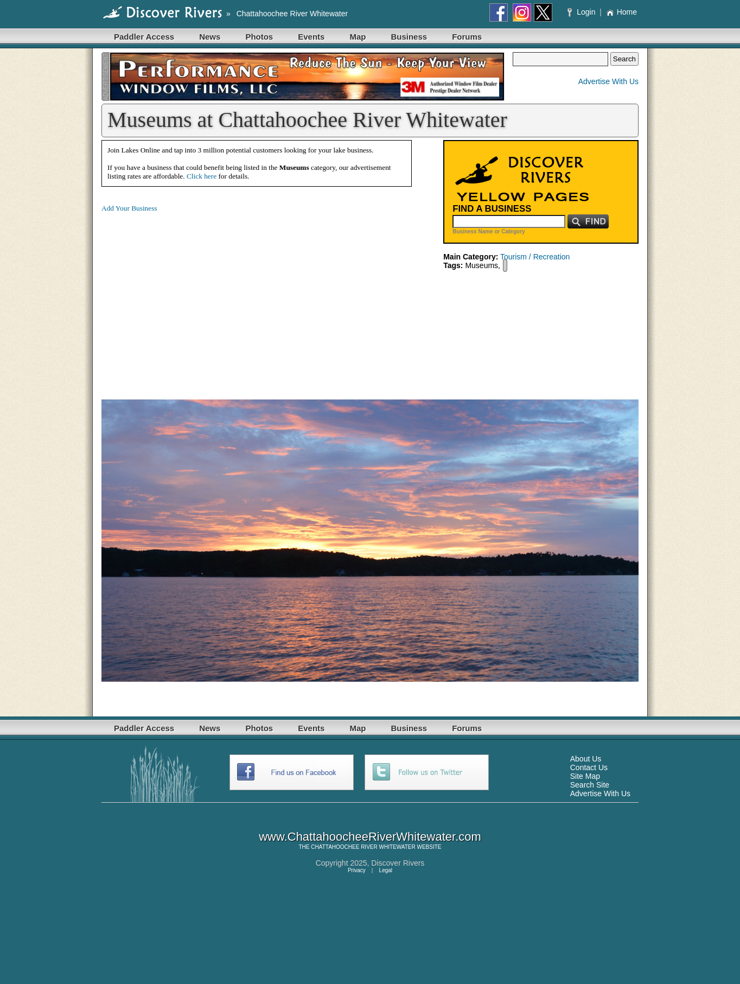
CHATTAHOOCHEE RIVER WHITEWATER (363, 847)
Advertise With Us (608, 81)
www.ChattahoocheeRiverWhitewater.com (370, 836)
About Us (586, 758)
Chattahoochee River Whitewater (292, 13)
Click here (201, 176)
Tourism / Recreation (535, 256)
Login (582, 12)
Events (311, 36)
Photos (259, 36)
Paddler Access (144, 36)
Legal (385, 870)
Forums (467, 36)
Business (409, 36)
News (209, 36)
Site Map (585, 776)
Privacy (357, 870)
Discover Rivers (397, 863)
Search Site (589, 784)
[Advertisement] (192, 297)
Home (621, 12)
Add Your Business (129, 208)
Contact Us (589, 767)
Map (357, 36)
